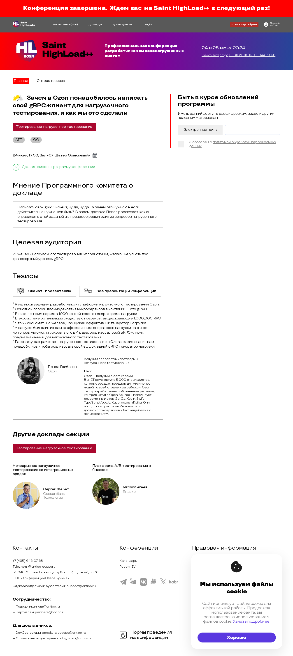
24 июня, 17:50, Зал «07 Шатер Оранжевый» (51, 156)
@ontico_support (41, 566)
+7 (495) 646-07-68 (28, 560)
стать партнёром (244, 24)
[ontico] (272, 24)
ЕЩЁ (147, 24)
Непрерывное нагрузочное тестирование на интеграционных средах (43, 470)
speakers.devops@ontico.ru (64, 632)
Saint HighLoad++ (181, 8)
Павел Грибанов (62, 367)
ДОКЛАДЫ (95, 24)
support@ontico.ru (81, 586)
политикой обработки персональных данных (232, 144)
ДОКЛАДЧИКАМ (123, 24)
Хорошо (236, 637)
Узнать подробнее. (251, 621)
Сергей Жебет (56, 489)
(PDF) (74, 24)
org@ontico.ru (49, 606)
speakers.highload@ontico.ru (69, 638)
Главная (21, 81)
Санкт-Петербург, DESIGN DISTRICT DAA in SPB (238, 55)
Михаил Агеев (135, 487)
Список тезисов (51, 81)
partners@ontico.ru (50, 612)
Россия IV (127, 566)
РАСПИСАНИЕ (61, 24)
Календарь (128, 560)
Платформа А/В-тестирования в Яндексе (121, 468)
